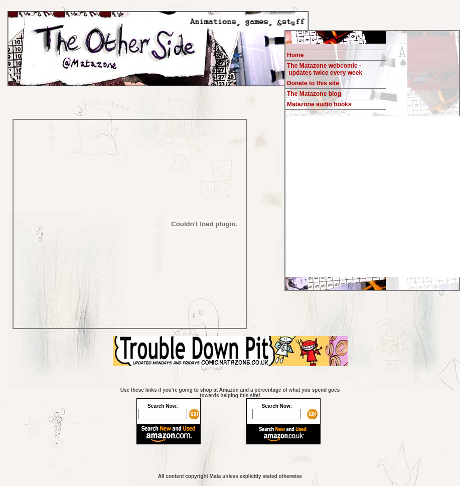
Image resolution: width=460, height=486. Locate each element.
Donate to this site (313, 83)
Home (295, 55)
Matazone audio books (319, 104)
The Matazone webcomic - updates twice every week (324, 69)
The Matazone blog (314, 93)
